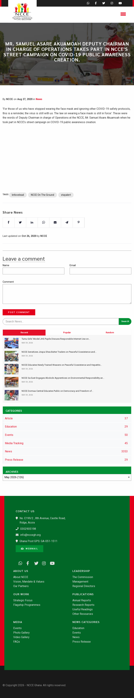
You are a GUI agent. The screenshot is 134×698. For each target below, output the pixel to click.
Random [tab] (110, 352)
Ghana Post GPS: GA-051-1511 (38, 541)
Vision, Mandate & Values (28, 581)
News (39, 99)
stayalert (66, 204)
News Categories (86, 622)
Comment (8, 281)
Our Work (21, 594)
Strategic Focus (22, 600)
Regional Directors (83, 586)
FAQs (16, 641)
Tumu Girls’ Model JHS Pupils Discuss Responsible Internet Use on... (56, 339)
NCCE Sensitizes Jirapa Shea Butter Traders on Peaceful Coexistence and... (59, 352)
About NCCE (20, 577)
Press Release (81, 641)
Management (80, 581)
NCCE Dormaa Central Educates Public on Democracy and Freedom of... (57, 391)
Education (78, 628)
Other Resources (82, 614)
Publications (83, 594)
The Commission (82, 577)
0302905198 (28, 528)
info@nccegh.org (30, 535)
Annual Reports (81, 600)
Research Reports (83, 605)
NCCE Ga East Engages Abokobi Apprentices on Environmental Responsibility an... (63, 378)
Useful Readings (82, 609)
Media (17, 622)
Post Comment (19, 312)
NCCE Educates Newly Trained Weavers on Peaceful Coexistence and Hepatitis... (62, 365)
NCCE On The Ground (42, 204)
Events (17, 628)
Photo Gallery (21, 632)
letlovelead (18, 204)
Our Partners (21, 586)
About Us (20, 571)
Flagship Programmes (26, 605)
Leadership (81, 571)
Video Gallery (21, 637)
